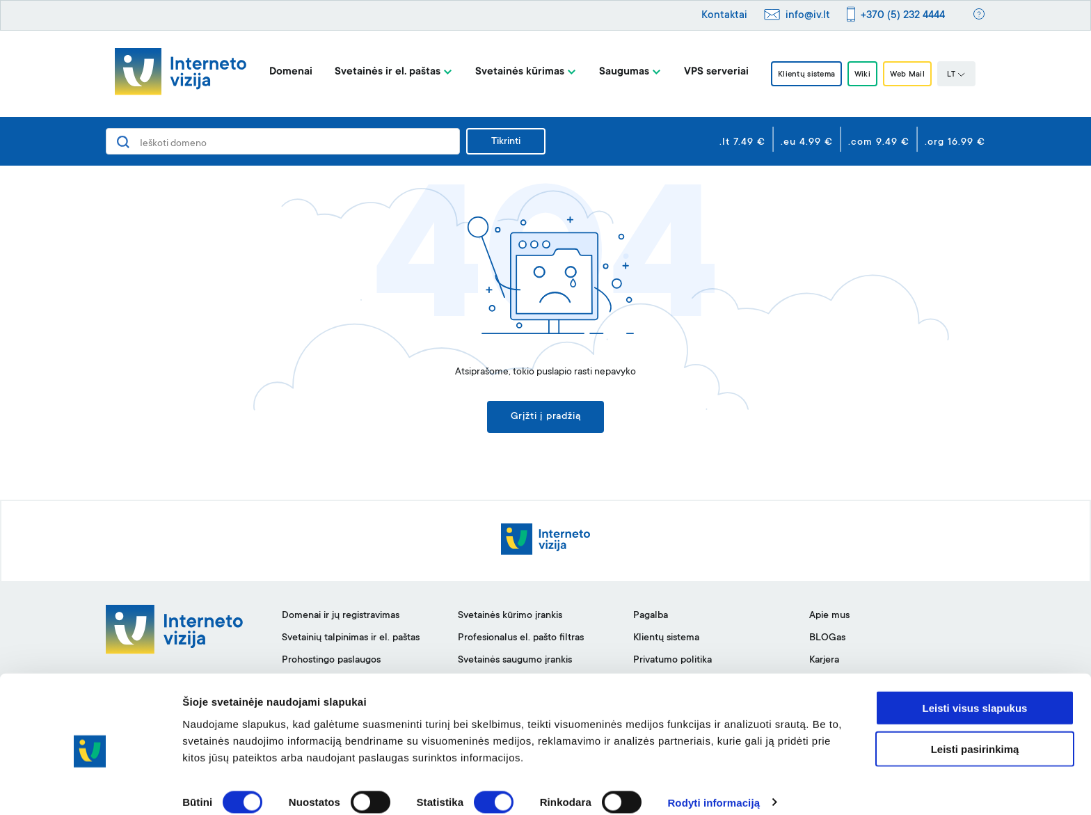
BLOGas (827, 641)
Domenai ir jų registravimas (340, 618)
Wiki (863, 74)
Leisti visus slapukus (975, 693)
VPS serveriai (703, 72)
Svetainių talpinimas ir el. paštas (351, 641)
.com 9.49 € (878, 142)
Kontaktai (724, 16)
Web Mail (916, 74)
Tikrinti (505, 142)
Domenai (277, 72)
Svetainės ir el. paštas (374, 72)
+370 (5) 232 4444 (903, 16)
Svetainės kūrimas (506, 72)
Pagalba (650, 618)
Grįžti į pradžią (546, 418)
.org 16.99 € (955, 142)
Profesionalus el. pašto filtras (521, 641)
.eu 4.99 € (807, 142)
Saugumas (611, 72)
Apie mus (829, 618)
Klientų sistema (798, 74)
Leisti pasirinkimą (975, 734)
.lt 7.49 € (742, 142)
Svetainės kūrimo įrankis (510, 618)
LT (969, 75)
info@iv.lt (808, 16)
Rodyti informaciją (713, 787)
